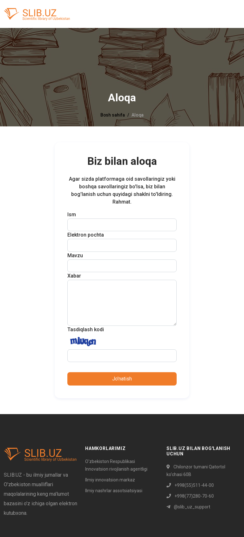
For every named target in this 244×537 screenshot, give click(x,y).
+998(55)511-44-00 (190, 485)
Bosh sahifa (112, 114)
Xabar (74, 276)
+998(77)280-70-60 (190, 496)
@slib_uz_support (188, 506)
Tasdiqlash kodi (85, 329)
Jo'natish (122, 379)
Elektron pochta (85, 235)
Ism (71, 214)
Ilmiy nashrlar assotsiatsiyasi (113, 490)
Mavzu (75, 255)
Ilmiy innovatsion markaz (110, 479)
